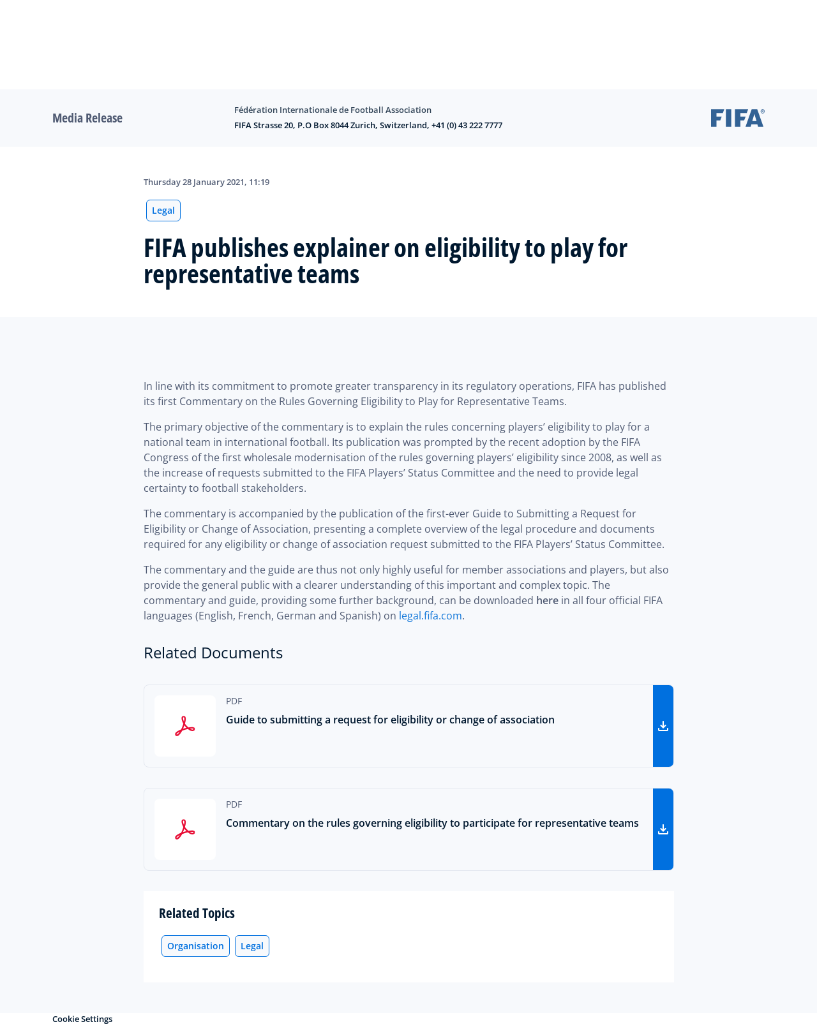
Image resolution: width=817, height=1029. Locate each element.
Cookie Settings (82, 1019)
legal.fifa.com (430, 616)
